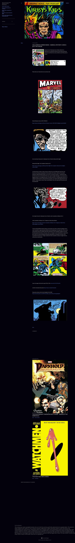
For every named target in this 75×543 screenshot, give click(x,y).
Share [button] (33, 327)
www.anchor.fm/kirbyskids (55, 283)
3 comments (36, 478)
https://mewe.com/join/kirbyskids (50, 287)
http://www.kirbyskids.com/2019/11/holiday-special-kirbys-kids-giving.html (46, 293)
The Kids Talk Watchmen (40, 476)
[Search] (67, 3)
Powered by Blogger (45, 538)
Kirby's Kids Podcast (5, 6)
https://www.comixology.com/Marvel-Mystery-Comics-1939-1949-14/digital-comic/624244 (49, 123)
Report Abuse (4, 26)
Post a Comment (37, 417)
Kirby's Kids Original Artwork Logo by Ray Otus (7, 16)
